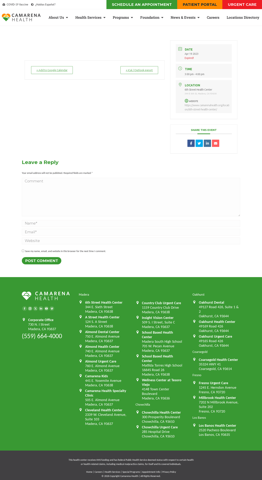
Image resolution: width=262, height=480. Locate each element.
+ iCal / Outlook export (139, 70)
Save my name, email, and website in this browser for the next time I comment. (65, 251)
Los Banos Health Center (217, 425)
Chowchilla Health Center (161, 412)
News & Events (185, 17)
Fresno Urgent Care (213, 383)
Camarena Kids (96, 376)
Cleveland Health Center (103, 410)
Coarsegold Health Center (218, 359)
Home (89, 471)
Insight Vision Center (158, 317)
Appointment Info (151, 471)
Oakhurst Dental (211, 302)
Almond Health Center (102, 346)
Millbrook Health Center (217, 397)
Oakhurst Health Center (217, 321)
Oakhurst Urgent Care (215, 336)
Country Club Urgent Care (161, 303)
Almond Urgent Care (100, 361)
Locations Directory (243, 17)
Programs (123, 17)
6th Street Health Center (103, 302)
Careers (213, 17)
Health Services (90, 17)
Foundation (151, 17)
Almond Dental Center (102, 332)
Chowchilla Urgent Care (160, 427)
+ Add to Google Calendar (52, 70)
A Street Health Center (102, 317)
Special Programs (131, 471)
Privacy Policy (169, 471)
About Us (58, 17)
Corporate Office (40, 320)
